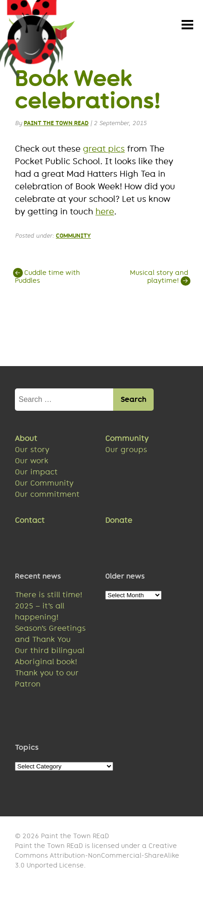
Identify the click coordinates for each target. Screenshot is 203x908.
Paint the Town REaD (56, 124)
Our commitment (47, 495)
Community (73, 237)
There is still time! (48, 596)
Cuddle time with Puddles (47, 278)
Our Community (44, 484)
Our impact (36, 473)
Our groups (126, 451)
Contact (30, 521)
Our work (31, 462)
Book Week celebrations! (88, 90)
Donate (118, 521)
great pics (104, 150)
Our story (32, 451)
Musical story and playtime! (159, 278)
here (104, 213)
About (26, 439)
